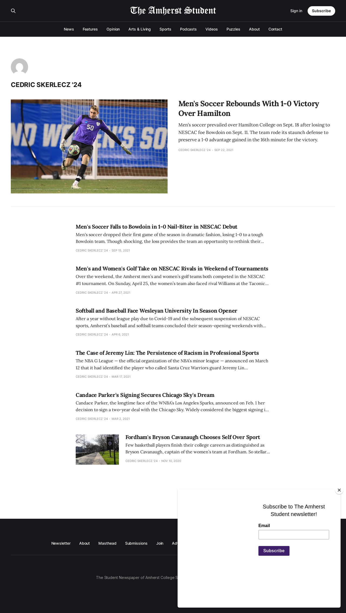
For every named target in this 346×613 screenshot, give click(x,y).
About (254, 29)
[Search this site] (13, 11)
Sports (165, 29)
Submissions (136, 543)
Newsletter (61, 543)
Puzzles (233, 29)
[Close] (339, 520)
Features (90, 29)
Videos (211, 29)
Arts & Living (139, 29)
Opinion (113, 29)
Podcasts (188, 29)
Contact (275, 29)
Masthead (107, 543)
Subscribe (321, 10)
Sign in (296, 10)
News (69, 29)
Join (160, 543)
